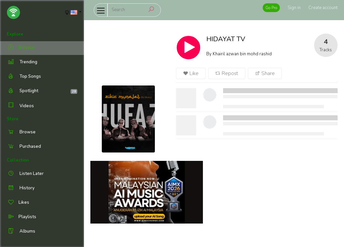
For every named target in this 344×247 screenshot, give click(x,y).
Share (265, 73)
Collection (18, 160)
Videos (20, 106)
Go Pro (271, 7)
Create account (323, 8)
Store (12, 119)
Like (191, 73)
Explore (15, 34)
